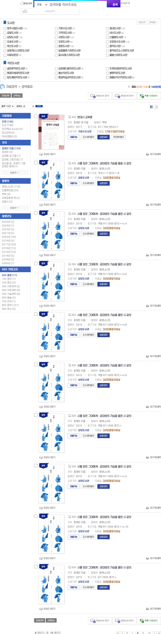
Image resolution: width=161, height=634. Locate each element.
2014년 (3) (8, 251)
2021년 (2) (8, 228)
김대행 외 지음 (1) (11, 151)
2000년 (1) (8, 258)
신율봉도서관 (116, 31)
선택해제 (152, 17)
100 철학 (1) (9, 274)
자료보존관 (12, 49)
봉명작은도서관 (117, 67)
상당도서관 (12, 31)
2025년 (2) (8, 217)
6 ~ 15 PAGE (159, 629)
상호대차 (103, 132)
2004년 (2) (8, 255)
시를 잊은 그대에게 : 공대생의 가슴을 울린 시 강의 (104, 209)
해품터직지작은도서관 (122, 72)
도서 (7, 120)
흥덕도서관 (115, 40)
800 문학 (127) (10, 300)
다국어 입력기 (138, 4)
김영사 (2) (7, 197)
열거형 (151, 101)
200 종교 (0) (9, 278)
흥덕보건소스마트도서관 (121, 45)
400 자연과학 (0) (11, 285)
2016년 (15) (9, 243)
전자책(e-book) (12, 124)
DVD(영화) (9, 132)
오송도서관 (12, 36)
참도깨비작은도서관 (18, 72)
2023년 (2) (8, 225)
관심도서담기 (49, 149)
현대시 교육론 (84, 113)
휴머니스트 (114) (11, 182)
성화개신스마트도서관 (18, 45)
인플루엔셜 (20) (10, 186)
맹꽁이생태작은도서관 (18, 67)
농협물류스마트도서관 (69, 45)
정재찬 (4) (7, 147)
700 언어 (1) (9, 297)
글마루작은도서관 (17, 63)
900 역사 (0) (9, 304)
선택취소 (17, 90)
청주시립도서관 (15, 22)
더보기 (15, 168)
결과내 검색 (25, 3)
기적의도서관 (65, 27)
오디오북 (8, 128)
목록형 (156, 101)
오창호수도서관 (117, 36)
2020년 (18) (9, 232)
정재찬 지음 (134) (11, 144)
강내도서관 (115, 22)
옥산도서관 (12, 40)
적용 (41, 101)
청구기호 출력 (155, 149)
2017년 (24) (9, 240)
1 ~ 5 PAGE (118, 629)
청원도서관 (63, 40)
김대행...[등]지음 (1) (12, 155)
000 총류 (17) (9, 270)
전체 (7, 117)
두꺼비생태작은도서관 (120, 63)
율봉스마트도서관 (118, 49)
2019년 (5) (8, 236)
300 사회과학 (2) (11, 282)
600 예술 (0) (9, 293)
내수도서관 (115, 27)
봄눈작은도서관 (66, 67)
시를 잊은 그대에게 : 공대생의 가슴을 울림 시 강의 (104, 159)
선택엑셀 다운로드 (149, 90)
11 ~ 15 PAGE (155, 629)
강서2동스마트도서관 (69, 49)
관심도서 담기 (100, 90)
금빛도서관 (12, 27)
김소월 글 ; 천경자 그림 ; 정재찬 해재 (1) (14, 161)
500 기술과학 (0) (11, 289)
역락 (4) (6, 189)
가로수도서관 (65, 22)
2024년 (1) (8, 221)
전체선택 (141, 17)
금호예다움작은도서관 (71, 63)
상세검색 (126, 4)
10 (149, 628)
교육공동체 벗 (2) (11, 193)
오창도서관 (63, 36)
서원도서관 (63, 31)
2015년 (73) (9, 247)
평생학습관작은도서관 (71, 72)
